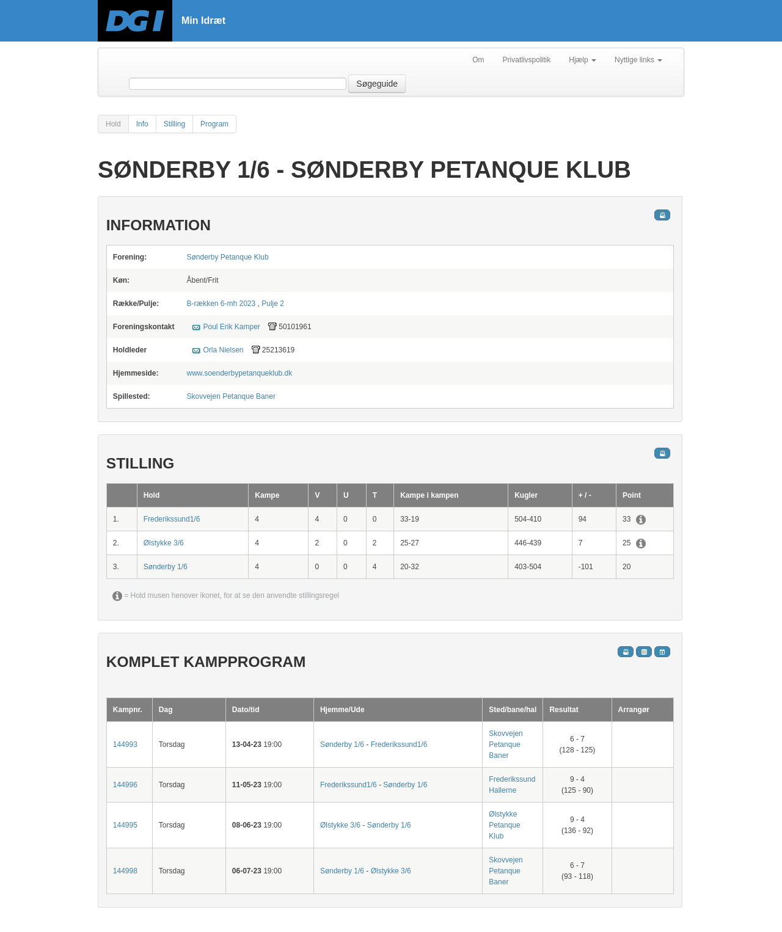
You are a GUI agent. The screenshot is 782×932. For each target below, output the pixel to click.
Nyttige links (638, 60)
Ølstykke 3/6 (164, 543)
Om (478, 60)
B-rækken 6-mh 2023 (220, 303)
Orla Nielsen (223, 350)
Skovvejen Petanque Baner (230, 396)
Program (214, 124)
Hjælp (582, 60)
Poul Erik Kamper (231, 326)
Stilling (174, 124)
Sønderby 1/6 (166, 566)
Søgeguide (377, 84)
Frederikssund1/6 (172, 519)
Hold (113, 124)
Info (142, 124)
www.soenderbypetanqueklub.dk (239, 373)
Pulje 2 (272, 303)
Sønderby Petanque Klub (227, 257)
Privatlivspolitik (527, 60)
